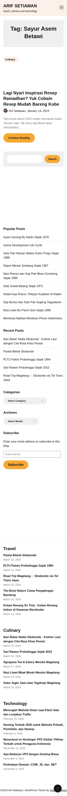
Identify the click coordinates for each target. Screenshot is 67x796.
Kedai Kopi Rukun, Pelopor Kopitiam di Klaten (32, 294)
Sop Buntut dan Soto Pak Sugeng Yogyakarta (32, 302)
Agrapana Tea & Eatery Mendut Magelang (31, 662)
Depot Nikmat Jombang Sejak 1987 (25, 265)
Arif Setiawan (20, 5)
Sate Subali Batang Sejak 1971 (23, 286)
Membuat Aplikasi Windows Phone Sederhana (32, 318)
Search (52, 159)
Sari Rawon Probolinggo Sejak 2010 (26, 367)
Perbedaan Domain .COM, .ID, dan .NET (30, 764)
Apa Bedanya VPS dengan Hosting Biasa (31, 754)
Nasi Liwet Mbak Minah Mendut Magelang (31, 672)
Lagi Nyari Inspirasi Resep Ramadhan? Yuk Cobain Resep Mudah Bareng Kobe (31, 98)
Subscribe (16, 464)
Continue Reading (19, 137)
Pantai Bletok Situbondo (18, 351)
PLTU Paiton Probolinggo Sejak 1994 (27, 359)
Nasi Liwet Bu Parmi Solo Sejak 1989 (27, 310)
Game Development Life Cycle (22, 245)
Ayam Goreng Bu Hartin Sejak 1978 (26, 237)
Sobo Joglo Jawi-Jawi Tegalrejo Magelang (31, 682)
